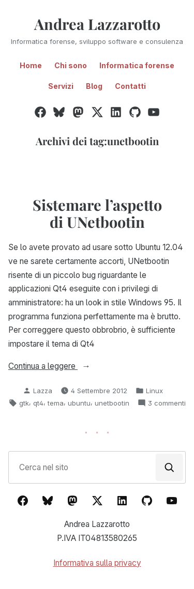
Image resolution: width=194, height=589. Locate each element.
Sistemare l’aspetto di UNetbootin (97, 213)
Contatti (130, 86)
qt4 (38, 403)
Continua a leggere (65, 367)
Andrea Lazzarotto (97, 24)
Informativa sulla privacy (97, 563)
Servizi (60, 86)
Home (31, 65)
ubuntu (79, 403)
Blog (94, 86)
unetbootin (112, 403)
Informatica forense (136, 65)
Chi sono (70, 65)
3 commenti (167, 403)
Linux (154, 390)
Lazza (42, 390)
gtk (24, 403)
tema (56, 403)
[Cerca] (169, 467)
